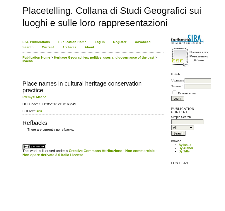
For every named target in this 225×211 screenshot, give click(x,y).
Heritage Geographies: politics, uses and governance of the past (104, 57)
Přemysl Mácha (34, 97)
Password (177, 86)
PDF (39, 111)
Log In (100, 42)
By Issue (185, 145)
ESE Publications (36, 42)
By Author (186, 148)
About (89, 47)
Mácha (28, 61)
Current (48, 47)
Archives (69, 47)
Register (120, 42)
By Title (184, 151)
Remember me (187, 93)
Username (177, 80)
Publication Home (72, 42)
